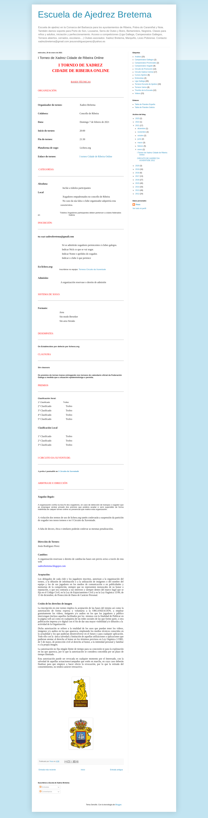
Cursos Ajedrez (141, 75)
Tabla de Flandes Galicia (144, 107)
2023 (137, 118)
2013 (137, 190)
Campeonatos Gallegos (144, 60)
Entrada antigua (116, 770)
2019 (137, 169)
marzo (140, 143)
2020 (137, 166)
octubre (141, 136)
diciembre (142, 128)
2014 (137, 187)
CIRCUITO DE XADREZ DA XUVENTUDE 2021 (148, 159)
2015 (137, 183)
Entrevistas (139, 78)
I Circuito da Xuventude (68, 471)
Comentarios (46, 792)
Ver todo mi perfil (139, 208)
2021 (137, 125)
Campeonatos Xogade (144, 66)
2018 (137, 173)
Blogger (118, 805)
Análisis (138, 57)
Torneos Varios (141, 87)
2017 (137, 176)
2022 (137, 122)
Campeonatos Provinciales (145, 63)
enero (140, 149)
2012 (137, 194)
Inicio (83, 770)
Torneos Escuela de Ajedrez (146, 84)
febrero (141, 146)
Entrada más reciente (47, 770)
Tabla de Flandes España (145, 104)
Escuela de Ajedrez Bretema (95, 14)
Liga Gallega (140, 81)
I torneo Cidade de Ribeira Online (96, 156)
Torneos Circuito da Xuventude (92, 269)
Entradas (44, 787)
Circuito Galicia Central (144, 72)
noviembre (142, 132)
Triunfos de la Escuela (144, 90)
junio (140, 139)
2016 (137, 180)
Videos (137, 93)
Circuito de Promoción (144, 69)
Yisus (138, 204)
